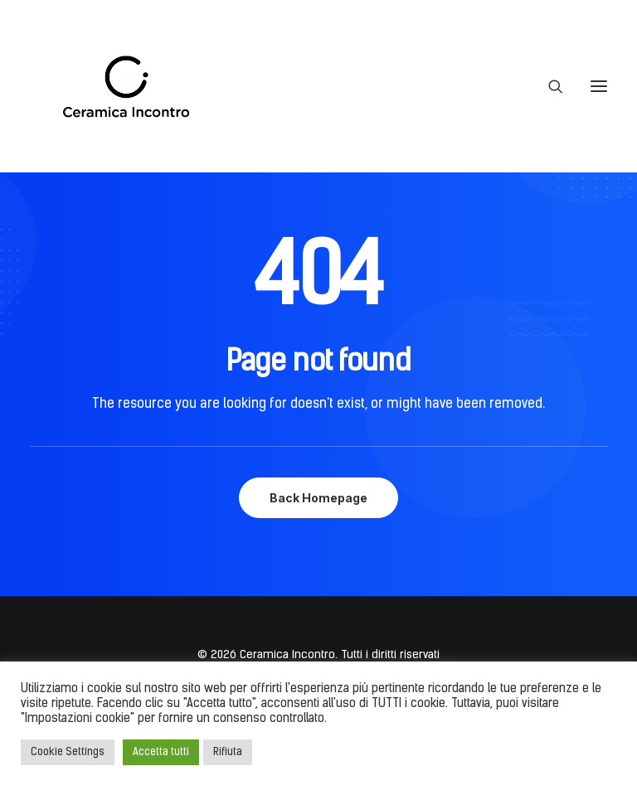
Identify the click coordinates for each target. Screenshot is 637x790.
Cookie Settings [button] (68, 752)
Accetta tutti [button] (161, 752)
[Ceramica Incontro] (115, 86)
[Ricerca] (548, 86)
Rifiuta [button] (227, 752)
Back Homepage (318, 498)
